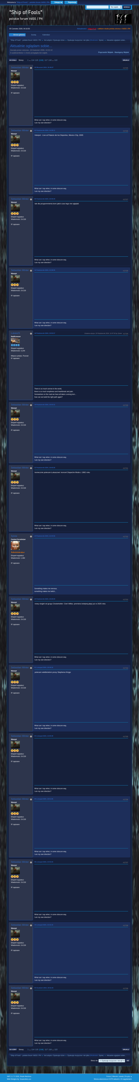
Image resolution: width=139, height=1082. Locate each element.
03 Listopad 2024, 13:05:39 (43, 736)
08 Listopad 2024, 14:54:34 (43, 862)
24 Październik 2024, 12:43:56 (44, 536)
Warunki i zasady (118, 1076)
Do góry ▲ (128, 1076)
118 (50, 60)
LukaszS (15, 333)
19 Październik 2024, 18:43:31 (44, 404)
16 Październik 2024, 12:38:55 (44, 270)
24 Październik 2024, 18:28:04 (44, 599)
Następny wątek (122, 52)
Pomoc (108, 1076)
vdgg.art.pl (92, 29)
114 (32, 60)
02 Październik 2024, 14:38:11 (44, 130)
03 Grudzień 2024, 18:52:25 (43, 988)
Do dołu (12, 60)
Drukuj (126, 60)
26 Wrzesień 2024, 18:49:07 (43, 67)
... (30, 60)
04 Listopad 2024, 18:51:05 (43, 799)
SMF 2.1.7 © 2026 (13, 1076)
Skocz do (94, 1061)
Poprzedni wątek (105, 52)
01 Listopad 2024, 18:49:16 (43, 667)
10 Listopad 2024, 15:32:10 (43, 925)
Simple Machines (25, 1076)
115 (36, 60)
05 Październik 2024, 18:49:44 (44, 199)
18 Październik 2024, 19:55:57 (44, 333)
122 (55, 60)
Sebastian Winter (20, 67)
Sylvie (101, 40)
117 (46, 60)
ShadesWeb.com (25, 1079)
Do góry (13, 1049)
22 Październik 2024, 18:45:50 (44, 467)
